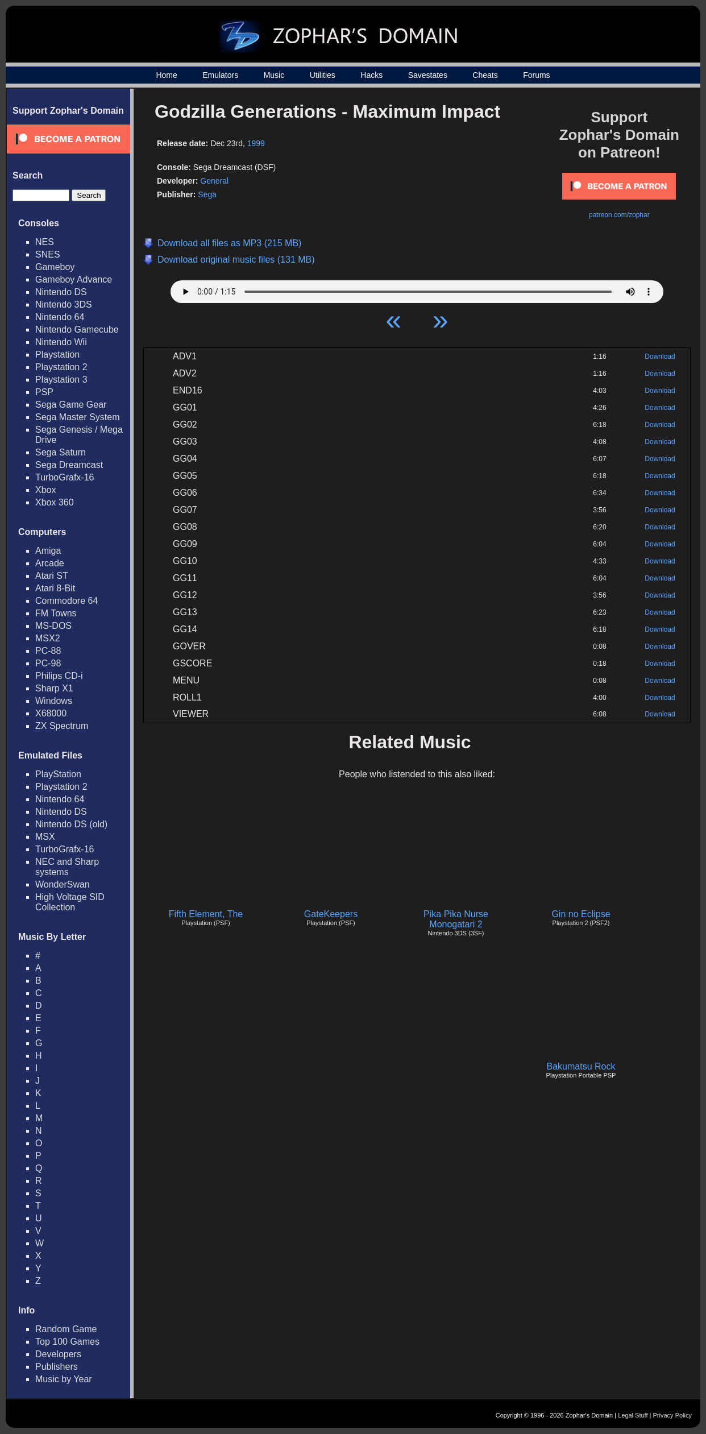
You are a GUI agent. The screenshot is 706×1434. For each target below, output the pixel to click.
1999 (256, 143)
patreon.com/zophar (619, 215)
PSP (44, 392)
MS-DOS (53, 626)
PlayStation (58, 774)
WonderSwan (62, 884)
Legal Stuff (632, 1415)
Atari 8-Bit (55, 588)
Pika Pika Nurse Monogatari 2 (455, 919)
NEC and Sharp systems (67, 867)
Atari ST (51, 576)
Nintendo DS (61, 292)
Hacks (371, 75)
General (214, 180)
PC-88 (48, 651)
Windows (53, 701)
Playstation (57, 354)
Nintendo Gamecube (77, 329)
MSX (45, 837)
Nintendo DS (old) (71, 824)
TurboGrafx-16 (64, 477)
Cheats (484, 75)
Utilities (322, 75)
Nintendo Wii (61, 342)
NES (44, 242)
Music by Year (63, 1379)
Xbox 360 (54, 502)
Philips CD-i (59, 676)
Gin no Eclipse (580, 914)
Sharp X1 (54, 688)
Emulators (220, 75)
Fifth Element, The (206, 914)
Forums (536, 75)
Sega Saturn (60, 452)
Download (660, 356)
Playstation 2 (61, 367)
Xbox (45, 490)
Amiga (48, 551)
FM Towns (56, 613)
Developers (58, 1354)
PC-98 (48, 663)
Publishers (56, 1366)
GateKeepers (331, 914)
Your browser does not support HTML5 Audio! (417, 289)
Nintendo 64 (59, 317)
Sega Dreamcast (69, 465)
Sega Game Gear (70, 404)
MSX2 (47, 638)
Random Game (66, 1329)
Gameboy (54, 267)
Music (274, 75)
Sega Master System (77, 417)
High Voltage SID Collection (70, 902)
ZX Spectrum (61, 726)
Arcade (49, 563)
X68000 (51, 713)
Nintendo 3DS (63, 304)
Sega (207, 194)
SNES (47, 254)
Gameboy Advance (73, 279)
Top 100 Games (67, 1341)
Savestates (427, 75)
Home (166, 75)
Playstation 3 (61, 379)
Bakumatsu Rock (581, 1066)
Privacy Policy (672, 1415)
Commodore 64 (66, 601)
